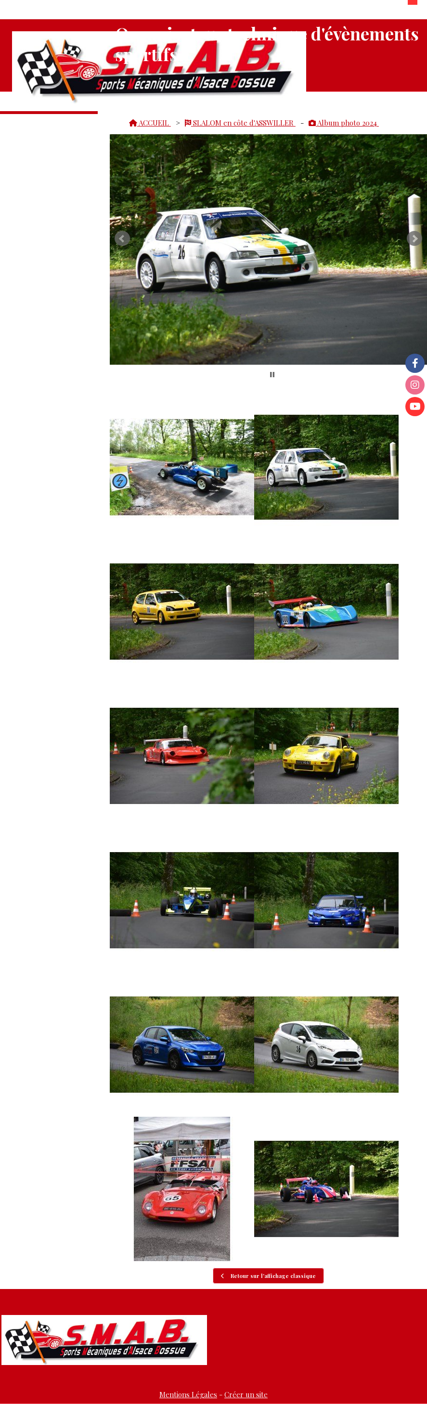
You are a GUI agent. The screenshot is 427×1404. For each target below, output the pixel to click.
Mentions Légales (188, 1394)
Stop (272, 374)
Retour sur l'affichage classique (268, 1275)
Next (414, 238)
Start (264, 374)
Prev (122, 238)
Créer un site (246, 1394)
